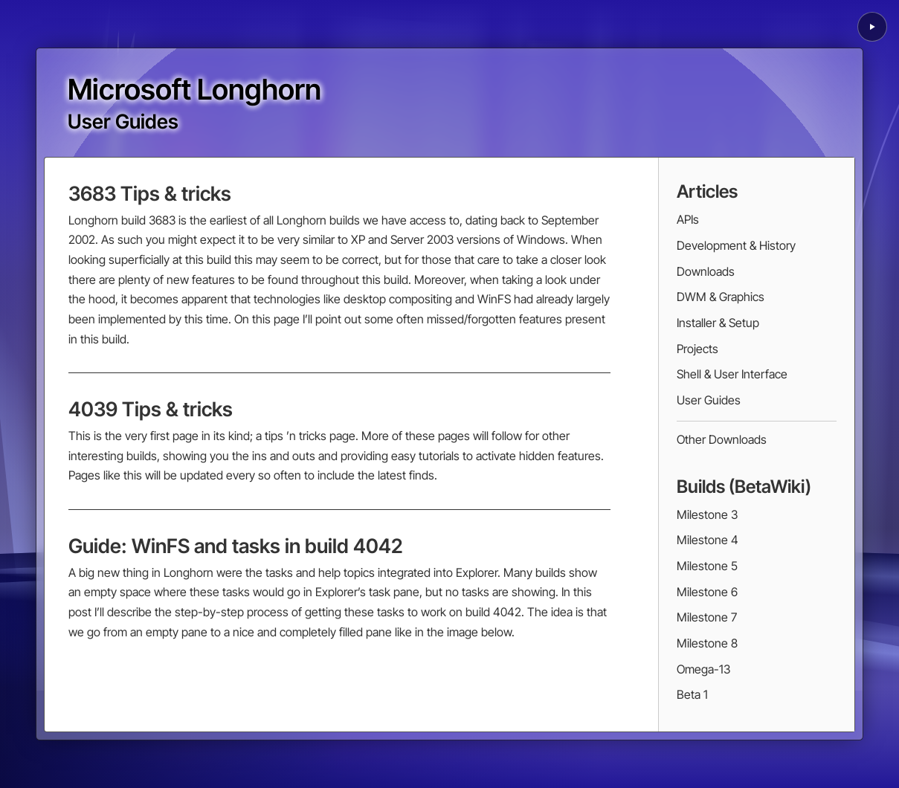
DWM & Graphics (720, 296)
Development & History (736, 245)
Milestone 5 (707, 565)
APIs (688, 219)
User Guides (709, 400)
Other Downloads (722, 439)
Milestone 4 (707, 539)
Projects (697, 348)
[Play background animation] (872, 27)
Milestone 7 (707, 617)
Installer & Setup (718, 322)
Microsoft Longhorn (194, 89)
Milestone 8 (707, 643)
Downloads (706, 271)
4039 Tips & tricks (150, 409)
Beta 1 (692, 694)
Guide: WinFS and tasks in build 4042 (235, 546)
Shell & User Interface (732, 373)
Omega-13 (703, 669)
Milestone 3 (707, 514)
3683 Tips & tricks (149, 193)
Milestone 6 (707, 591)
